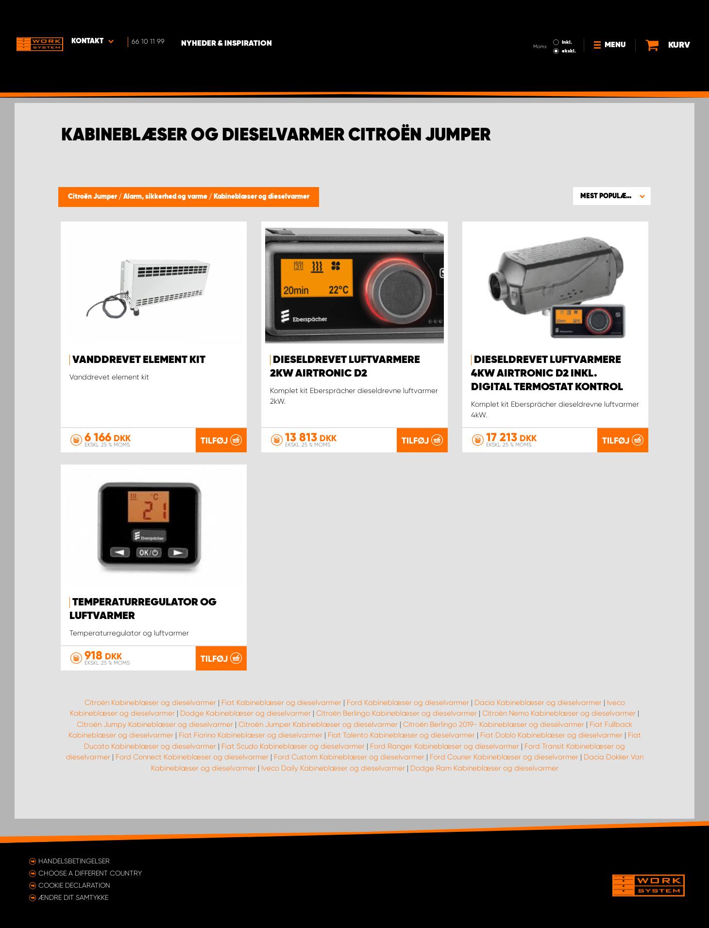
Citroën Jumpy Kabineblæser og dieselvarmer (155, 748)
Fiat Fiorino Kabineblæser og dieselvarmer (250, 759)
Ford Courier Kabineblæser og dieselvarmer (504, 781)
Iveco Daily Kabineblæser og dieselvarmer (333, 792)
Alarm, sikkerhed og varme (166, 196)
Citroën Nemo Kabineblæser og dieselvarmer (559, 737)
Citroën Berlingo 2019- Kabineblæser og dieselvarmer (493, 748)
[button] (612, 196)
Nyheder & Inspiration (233, 15)
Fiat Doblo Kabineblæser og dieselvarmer (551, 759)
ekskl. (571, 22)
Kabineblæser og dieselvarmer (261, 196)
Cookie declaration (74, 885)
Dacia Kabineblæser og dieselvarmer (538, 726)
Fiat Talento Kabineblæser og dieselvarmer (401, 759)
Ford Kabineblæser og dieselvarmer (408, 726)
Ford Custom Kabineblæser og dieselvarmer (349, 781)
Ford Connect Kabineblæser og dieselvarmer (192, 781)
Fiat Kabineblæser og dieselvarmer (281, 726)
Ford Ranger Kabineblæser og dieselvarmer (444, 770)
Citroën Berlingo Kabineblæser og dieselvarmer (396, 737)
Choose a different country (90, 873)
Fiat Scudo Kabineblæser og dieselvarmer (293, 770)
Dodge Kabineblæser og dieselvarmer (245, 737)
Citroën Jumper (93, 196)
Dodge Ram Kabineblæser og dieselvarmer (484, 792)
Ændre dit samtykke (73, 897)
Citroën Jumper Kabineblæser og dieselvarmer (318, 748)
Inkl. (569, 13)
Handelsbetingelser (74, 861)
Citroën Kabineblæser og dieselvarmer (150, 726)
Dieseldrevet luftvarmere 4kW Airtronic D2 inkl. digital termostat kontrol (547, 374)
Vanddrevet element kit (138, 360)
